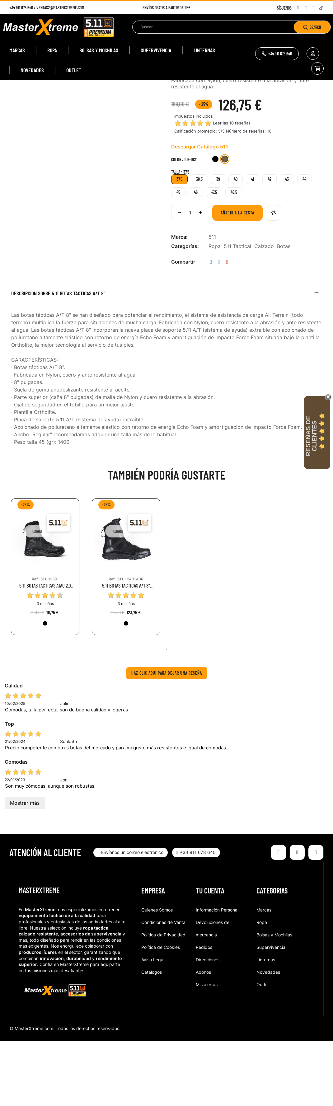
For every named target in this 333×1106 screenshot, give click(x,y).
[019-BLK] (215, 225)
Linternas (265, 1024)
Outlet (262, 1049)
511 (212, 302)
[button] (277, 53)
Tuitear (219, 327)
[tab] (166, 359)
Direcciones (207, 1024)
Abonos (203, 1037)
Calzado (264, 311)
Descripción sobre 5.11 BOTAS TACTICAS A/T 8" (58, 358)
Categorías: (185, 311)
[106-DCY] (225, 225)
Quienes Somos (157, 974)
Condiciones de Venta (163, 987)
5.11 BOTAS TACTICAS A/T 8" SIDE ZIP (126, 650)
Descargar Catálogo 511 (199, 212)
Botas (283, 311)
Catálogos (151, 1037)
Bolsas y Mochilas (274, 999)
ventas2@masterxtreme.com (60, 7)
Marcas (263, 974)
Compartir (211, 327)
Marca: (179, 302)
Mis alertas (207, 1049)
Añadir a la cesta (237, 277)
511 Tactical (237, 311)
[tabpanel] (45, 636)
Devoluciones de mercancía (212, 993)
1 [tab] (166, 714)
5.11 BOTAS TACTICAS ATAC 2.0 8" (45, 650)
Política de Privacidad (163, 999)
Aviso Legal (152, 1024)
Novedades (268, 1037)
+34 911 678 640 (21, 7)
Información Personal (217, 974)
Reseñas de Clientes (311, 436)
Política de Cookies (160, 1012)
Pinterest (227, 327)
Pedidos (204, 1012)
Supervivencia (270, 1012)
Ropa (215, 311)
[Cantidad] (190, 277)
